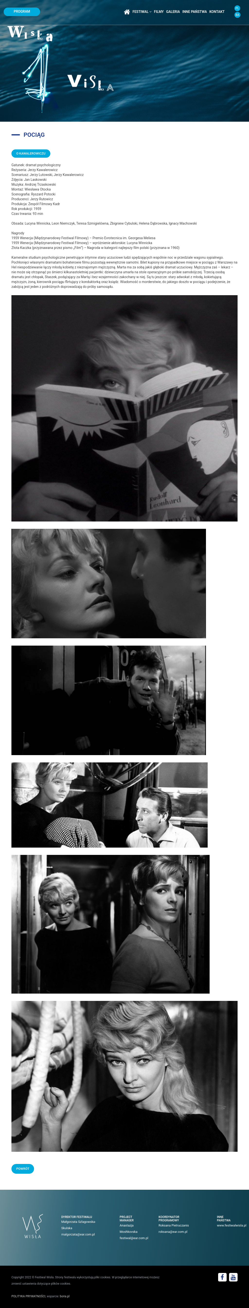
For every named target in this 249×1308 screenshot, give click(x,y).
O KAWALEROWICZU (30, 153)
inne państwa (194, 12)
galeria (173, 12)
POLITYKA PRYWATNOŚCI (28, 1296)
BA (237, 15)
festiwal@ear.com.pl (134, 1238)
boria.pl (65, 1296)
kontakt (217, 12)
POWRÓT (22, 1169)
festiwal (142, 12)
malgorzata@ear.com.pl (78, 1234)
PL (237, 8)
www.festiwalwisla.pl (231, 1225)
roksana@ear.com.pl (173, 1232)
